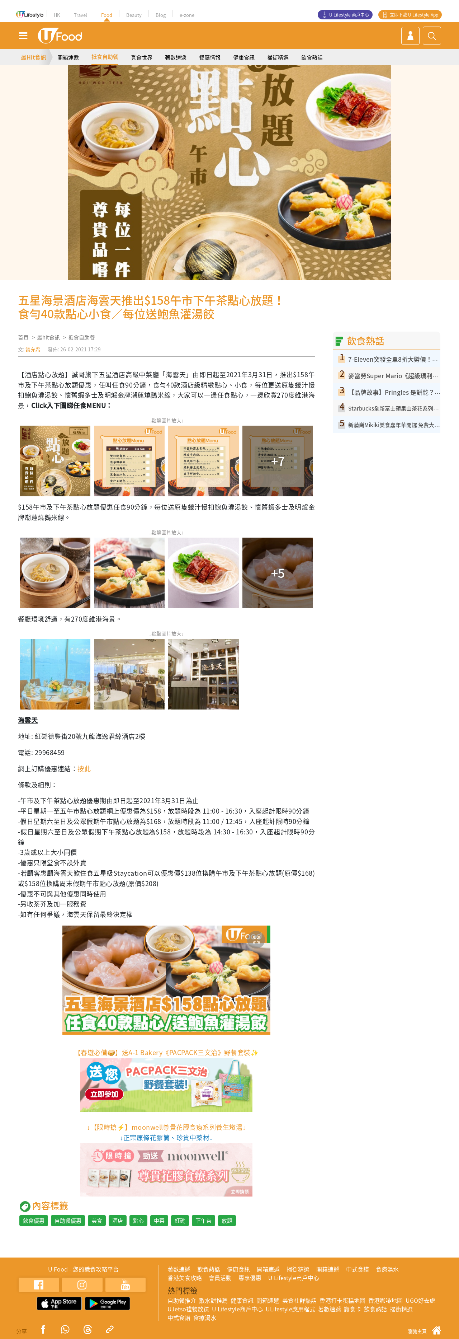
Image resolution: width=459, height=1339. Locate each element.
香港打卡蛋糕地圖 (342, 1300)
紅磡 (180, 1221)
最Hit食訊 (33, 57)
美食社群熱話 (299, 1300)
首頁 (23, 337)
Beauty (134, 14)
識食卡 (352, 1309)
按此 (84, 768)
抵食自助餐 (104, 57)
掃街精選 (278, 57)
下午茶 (203, 1221)
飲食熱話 (312, 57)
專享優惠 (249, 1277)
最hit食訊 (48, 337)
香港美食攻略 (184, 1277)
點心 (138, 1221)
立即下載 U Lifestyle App (414, 14)
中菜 (159, 1221)
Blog (161, 14)
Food (106, 14)
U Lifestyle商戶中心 (293, 1277)
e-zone (187, 14)
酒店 (117, 1221)
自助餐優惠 (68, 1221)
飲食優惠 (33, 1221)
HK (57, 14)
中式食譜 (357, 1269)
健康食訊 (244, 57)
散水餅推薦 (213, 1300)
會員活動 (220, 1277)
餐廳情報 (210, 57)
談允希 (33, 349)
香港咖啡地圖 (385, 1300)
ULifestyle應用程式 (290, 1309)
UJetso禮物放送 (188, 1309)
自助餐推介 (181, 1300)
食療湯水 (387, 1269)
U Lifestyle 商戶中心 (349, 14)
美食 (96, 1221)
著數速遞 (175, 57)
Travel (80, 14)
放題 (227, 1221)
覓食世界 (141, 57)
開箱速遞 (68, 57)
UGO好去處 (420, 1300)
